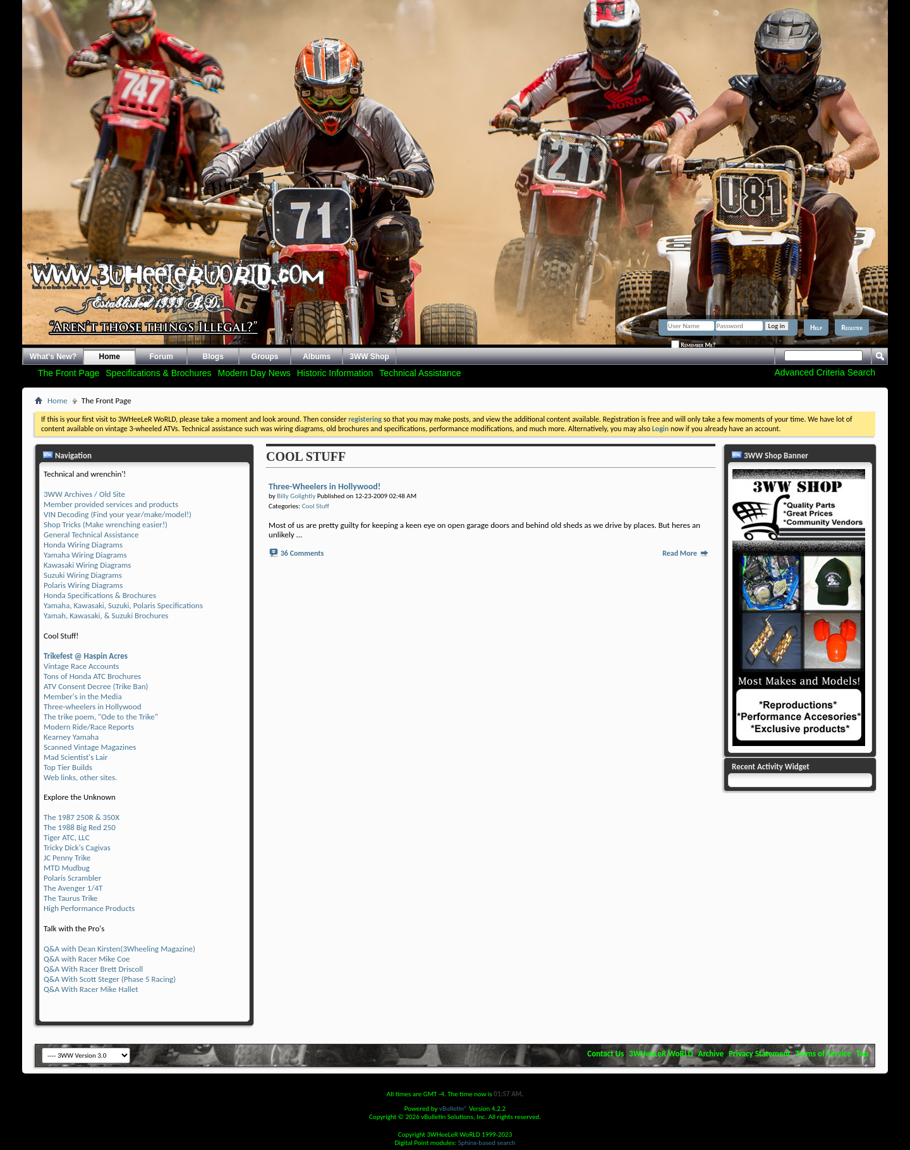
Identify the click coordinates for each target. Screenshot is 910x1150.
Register (852, 327)
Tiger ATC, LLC (67, 837)
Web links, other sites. (80, 777)
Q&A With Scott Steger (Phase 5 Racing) (110, 979)
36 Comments (302, 553)
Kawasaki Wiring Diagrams (87, 565)
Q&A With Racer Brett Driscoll (93, 969)
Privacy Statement (760, 1053)
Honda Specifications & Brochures (100, 595)
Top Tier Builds (68, 767)
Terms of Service (823, 1053)
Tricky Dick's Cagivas (77, 847)
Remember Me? (693, 344)
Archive (711, 1053)
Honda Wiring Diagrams (83, 544)
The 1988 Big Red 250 (80, 827)
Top (862, 1053)
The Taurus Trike (70, 898)
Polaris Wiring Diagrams (83, 585)
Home (109, 356)
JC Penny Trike (67, 857)
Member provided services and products (111, 504)
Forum (161, 356)
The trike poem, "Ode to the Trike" (101, 716)
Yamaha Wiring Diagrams (85, 555)
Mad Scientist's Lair (75, 757)
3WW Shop (369, 356)
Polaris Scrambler (72, 878)
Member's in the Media (83, 696)
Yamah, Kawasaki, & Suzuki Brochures (106, 615)
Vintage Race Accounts (81, 666)
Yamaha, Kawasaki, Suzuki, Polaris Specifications (123, 605)
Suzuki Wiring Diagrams (83, 575)
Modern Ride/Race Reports (89, 726)
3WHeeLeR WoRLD (661, 1053)
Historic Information (335, 373)
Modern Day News (254, 373)
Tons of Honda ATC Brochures (92, 676)
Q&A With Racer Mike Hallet (91, 989)
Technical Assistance (420, 373)
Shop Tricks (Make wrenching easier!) (105, 524)
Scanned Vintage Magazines (90, 747)
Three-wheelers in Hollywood (93, 706)
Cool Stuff (315, 506)
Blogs (213, 356)
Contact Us (605, 1053)
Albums (317, 356)
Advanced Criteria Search (824, 372)
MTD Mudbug (67, 867)
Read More (685, 553)
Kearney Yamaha (71, 737)
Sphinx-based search (487, 1143)
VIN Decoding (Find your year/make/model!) (117, 514)
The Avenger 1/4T (73, 888)
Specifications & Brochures (158, 373)
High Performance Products (89, 908)
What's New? (53, 356)
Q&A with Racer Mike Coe (87, 958)
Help (816, 327)
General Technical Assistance (91, 534)
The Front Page (68, 373)
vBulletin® (453, 1108)
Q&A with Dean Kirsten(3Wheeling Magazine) (119, 948)
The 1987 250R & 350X (81, 817)
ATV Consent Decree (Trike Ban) (96, 686)
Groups (265, 356)
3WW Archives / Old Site (84, 494)
